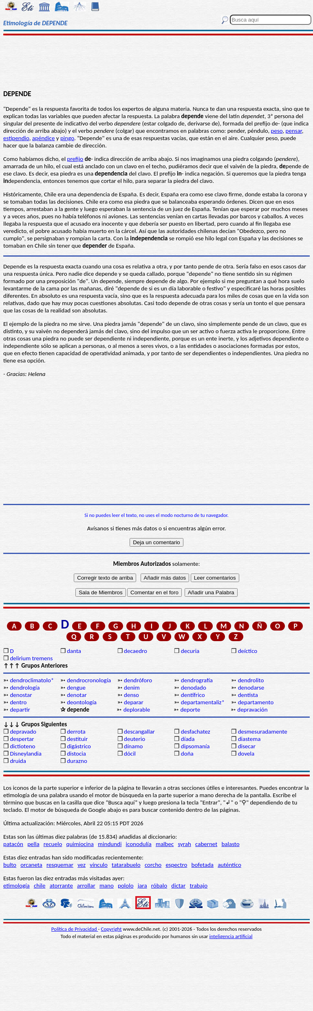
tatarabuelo (126, 864)
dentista (248, 695)
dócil (130, 753)
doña (187, 753)
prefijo (75, 159)
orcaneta (31, 864)
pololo (126, 885)
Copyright (111, 929)
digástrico (79, 746)
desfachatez (195, 731)
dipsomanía (195, 746)
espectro (176, 864)
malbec (165, 844)
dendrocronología (89, 680)
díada (188, 739)
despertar (22, 739)
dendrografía (197, 680)
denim (132, 687)
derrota (76, 731)
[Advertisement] (156, 62)
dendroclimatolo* (32, 680)
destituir (77, 739)
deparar (133, 702)
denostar (21, 695)
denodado (193, 687)
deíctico (248, 651)
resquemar (59, 864)
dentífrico (193, 695)
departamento (256, 702)
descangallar (139, 731)
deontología (82, 702)
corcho (153, 864)
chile (40, 885)
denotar (76, 695)
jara (142, 885)
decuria (190, 651)
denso (131, 695)
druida (18, 761)
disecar (247, 746)
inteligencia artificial (231, 936)
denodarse (251, 687)
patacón (13, 844)
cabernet (206, 844)
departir (20, 709)
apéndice (43, 138)
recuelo (53, 844)
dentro (18, 702)
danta (74, 651)
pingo (67, 138)
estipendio (16, 138)
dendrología (25, 687)
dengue (76, 687)
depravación (252, 709)
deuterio (134, 739)
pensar (294, 130)
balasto (230, 844)
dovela (246, 753)
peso (277, 130)
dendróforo (138, 680)
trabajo (198, 885)
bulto (9, 864)
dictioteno (22, 746)
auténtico (229, 864)
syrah (184, 844)
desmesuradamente (262, 731)
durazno (77, 761)
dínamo (133, 746)
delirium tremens (31, 658)
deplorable (136, 709)
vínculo (99, 864)
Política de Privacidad (74, 929)
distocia (76, 753)
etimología (16, 885)
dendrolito (251, 680)
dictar (178, 885)
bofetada (203, 864)
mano (106, 885)
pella (33, 844)
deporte (190, 709)
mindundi (109, 844)
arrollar (86, 885)
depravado (23, 731)
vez (81, 864)
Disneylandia (26, 753)
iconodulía (139, 844)
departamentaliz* (203, 702)
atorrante (61, 885)
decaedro (135, 651)
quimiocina (80, 844)
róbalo (159, 885)
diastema (249, 739)
